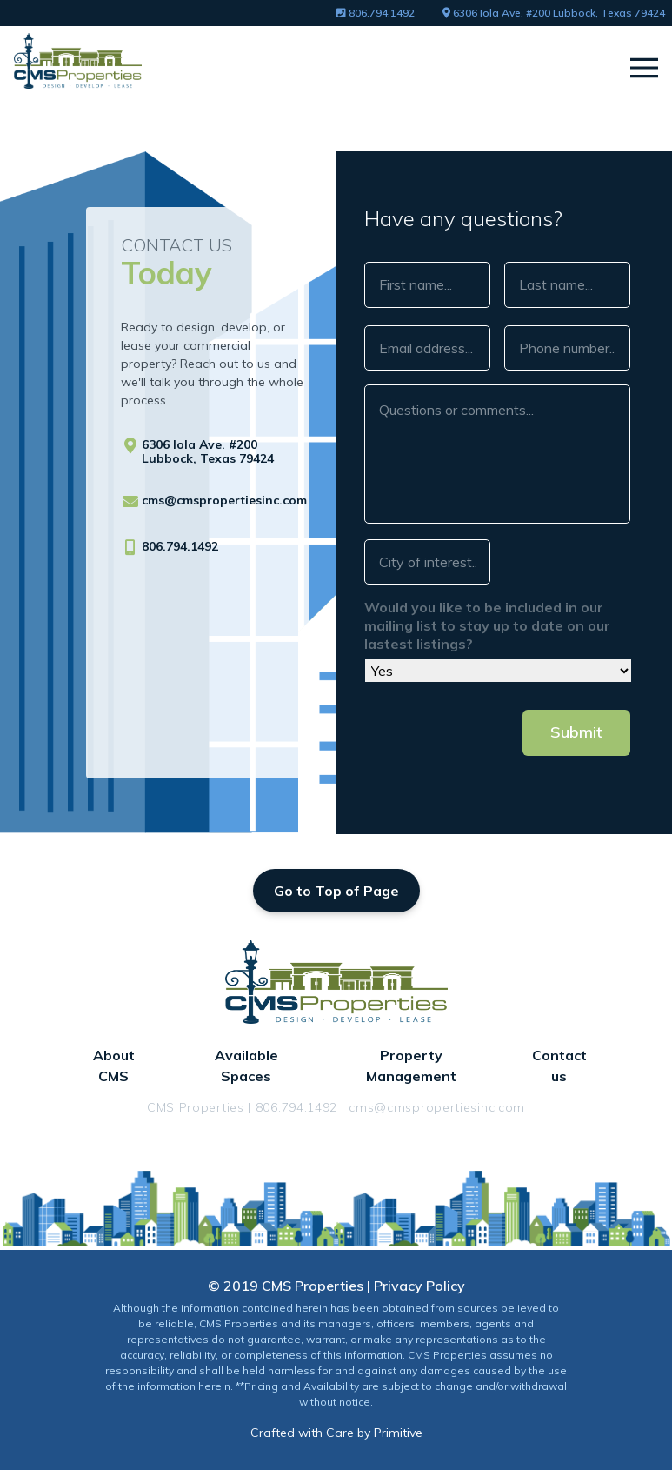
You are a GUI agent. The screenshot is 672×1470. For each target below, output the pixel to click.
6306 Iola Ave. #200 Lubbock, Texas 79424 (553, 12)
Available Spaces (246, 1065)
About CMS (114, 1065)
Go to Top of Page (336, 890)
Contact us (559, 1065)
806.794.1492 (375, 12)
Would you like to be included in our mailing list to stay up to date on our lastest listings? (487, 625)
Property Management (411, 1065)
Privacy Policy (419, 1285)
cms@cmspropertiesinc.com (224, 500)
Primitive (398, 1432)
